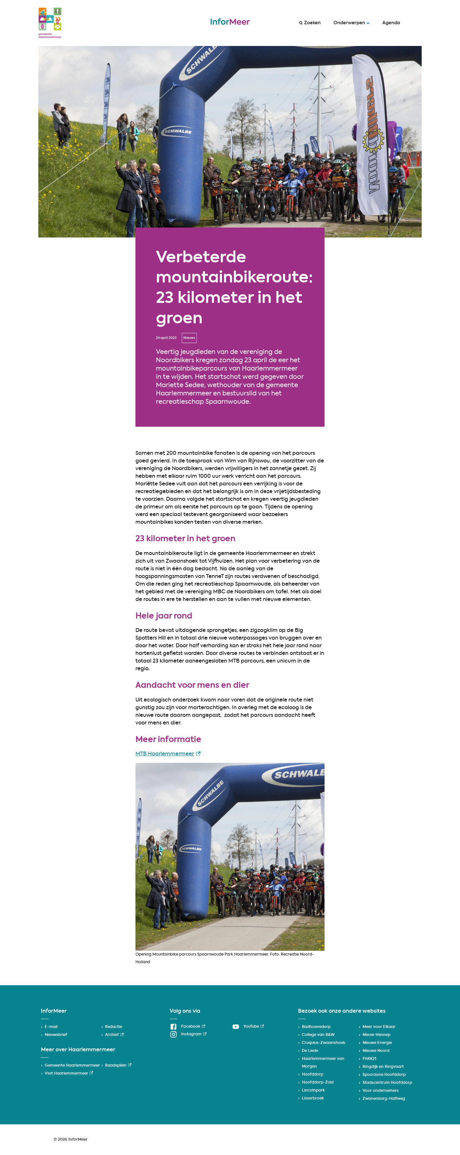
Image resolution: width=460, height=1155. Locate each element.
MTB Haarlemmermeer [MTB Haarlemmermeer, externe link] (168, 754)
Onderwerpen (352, 23)
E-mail (51, 1027)
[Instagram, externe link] (188, 1034)
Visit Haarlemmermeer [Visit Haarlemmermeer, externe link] (69, 1074)
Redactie (113, 1027)
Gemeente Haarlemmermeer (72, 1066)
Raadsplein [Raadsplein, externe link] (118, 1066)
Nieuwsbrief (56, 1035)
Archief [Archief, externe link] (114, 1035)
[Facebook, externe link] (187, 1027)
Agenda (391, 23)
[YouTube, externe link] (248, 1027)
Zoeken (310, 23)
